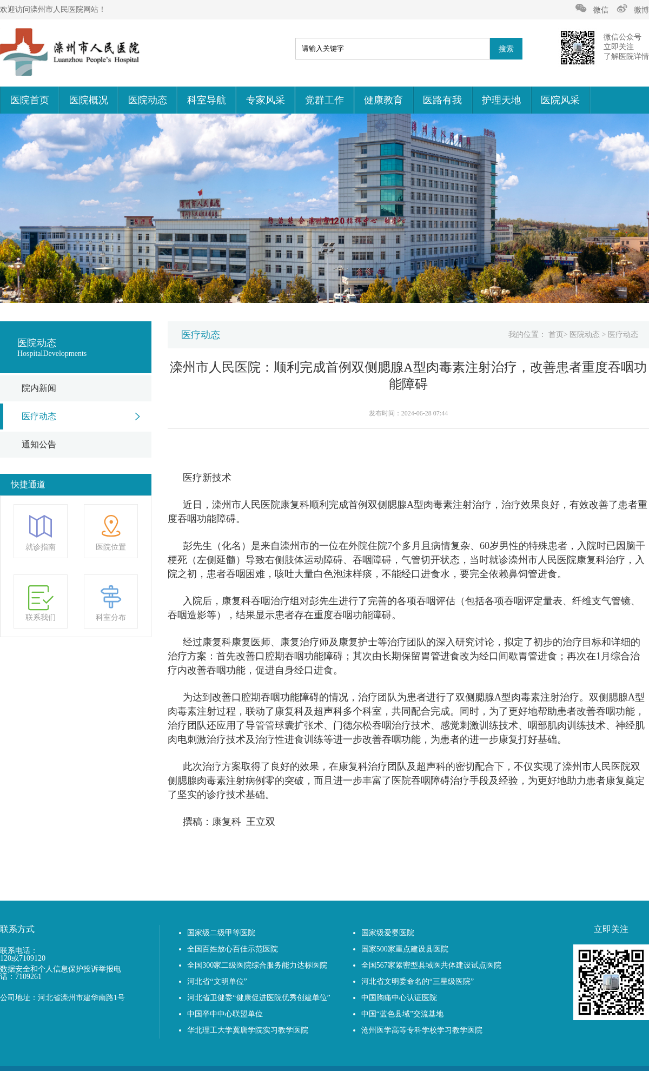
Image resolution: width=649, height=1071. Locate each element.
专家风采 (265, 100)
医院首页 (29, 100)
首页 (556, 334)
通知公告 (39, 444)
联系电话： (19, 951)
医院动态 (147, 100)
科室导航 (206, 100)
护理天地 (501, 100)
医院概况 (88, 100)
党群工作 (324, 100)
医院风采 (560, 100)
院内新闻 (39, 388)
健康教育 (383, 100)
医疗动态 (39, 416)
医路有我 (442, 100)
